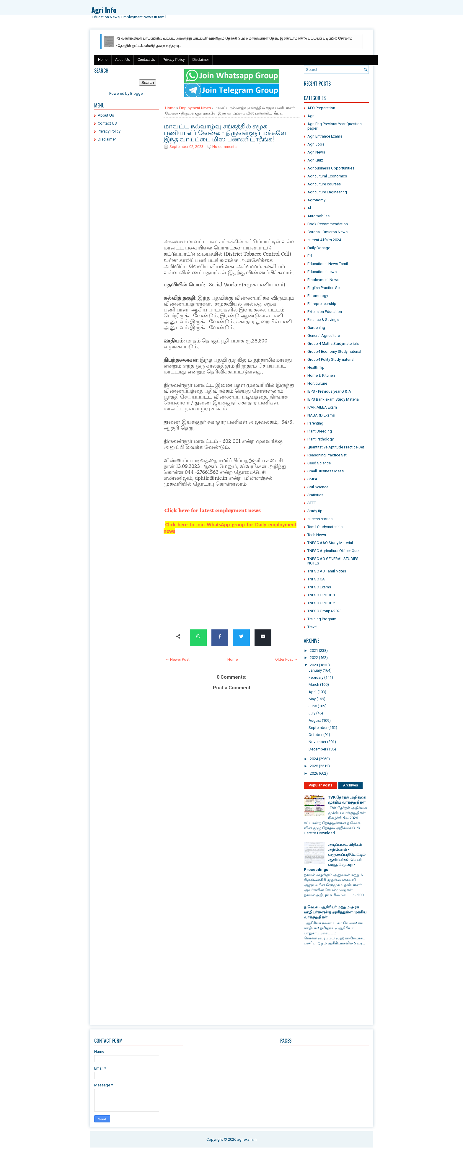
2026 (314, 773)
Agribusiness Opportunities (330, 168)
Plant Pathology (320, 439)
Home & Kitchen (321, 375)
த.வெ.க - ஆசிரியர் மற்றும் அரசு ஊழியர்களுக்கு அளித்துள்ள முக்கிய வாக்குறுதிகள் (335, 912)
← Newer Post (177, 659)
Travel (312, 627)
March (314, 684)
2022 (314, 657)
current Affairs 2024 (324, 240)
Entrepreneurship (321, 303)
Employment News (195, 108)
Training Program (321, 619)
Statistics (315, 495)
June (313, 706)
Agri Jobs (315, 144)
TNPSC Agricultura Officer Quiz (333, 551)
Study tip (314, 511)
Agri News (316, 152)
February (316, 677)
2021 (314, 650)
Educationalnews (322, 272)
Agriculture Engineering (327, 192)
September (318, 727)
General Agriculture (323, 335)
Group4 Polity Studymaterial (330, 359)
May (312, 699)
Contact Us (146, 60)
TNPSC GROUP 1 (321, 595)
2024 (314, 759)
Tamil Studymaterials (325, 527)
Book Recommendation (327, 224)
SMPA (312, 479)
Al (309, 208)
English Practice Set (324, 287)
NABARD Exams (321, 415)
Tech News (316, 535)
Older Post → (286, 659)
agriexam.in (247, 1139)
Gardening (316, 327)
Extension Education (324, 311)
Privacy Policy (174, 60)
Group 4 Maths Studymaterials (333, 343)
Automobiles (318, 216)
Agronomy (316, 200)
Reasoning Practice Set (327, 455)
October (315, 734)
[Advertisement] (126, 236)
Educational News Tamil (327, 264)
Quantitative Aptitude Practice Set (335, 447)
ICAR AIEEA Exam (322, 407)
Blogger (137, 93)
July (312, 713)
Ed (309, 256)
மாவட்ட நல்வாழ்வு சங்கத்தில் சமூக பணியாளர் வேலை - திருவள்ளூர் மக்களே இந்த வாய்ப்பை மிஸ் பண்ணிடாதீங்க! (225, 132)
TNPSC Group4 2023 (324, 611)
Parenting (315, 423)
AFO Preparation (321, 108)
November (317, 742)
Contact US (107, 123)
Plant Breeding (319, 431)
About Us (122, 60)
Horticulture (317, 383)
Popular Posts (320, 785)
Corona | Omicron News (327, 232)
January (315, 670)
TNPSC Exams (319, 587)
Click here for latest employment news (212, 510)
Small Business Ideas (325, 471)
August (315, 720)
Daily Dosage (318, 248)
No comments (224, 146)
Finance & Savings (323, 319)
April (313, 692)
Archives (350, 785)
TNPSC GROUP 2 (321, 603)
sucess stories (319, 519)
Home (102, 60)
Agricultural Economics (327, 176)
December (317, 749)
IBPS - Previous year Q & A (329, 391)
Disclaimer (200, 60)
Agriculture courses (324, 184)
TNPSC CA (316, 579)
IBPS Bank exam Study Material (333, 399)
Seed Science (319, 463)
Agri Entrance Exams (324, 136)
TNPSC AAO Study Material (330, 543)
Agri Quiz (315, 160)
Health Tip (316, 367)
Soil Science (317, 487)
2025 (314, 766)
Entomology (317, 295)
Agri (310, 116)
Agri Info (104, 9)
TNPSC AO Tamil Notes (326, 571)
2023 (314, 665)
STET (311, 503)
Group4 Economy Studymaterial (334, 351)
